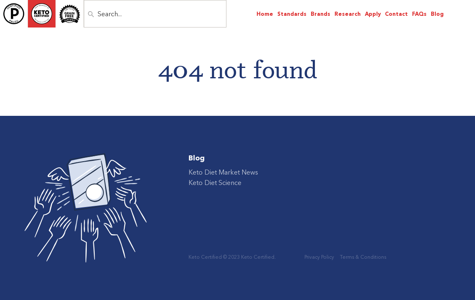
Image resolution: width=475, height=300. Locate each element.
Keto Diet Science (214, 182)
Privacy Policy (319, 257)
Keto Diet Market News (223, 172)
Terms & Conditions (363, 257)
